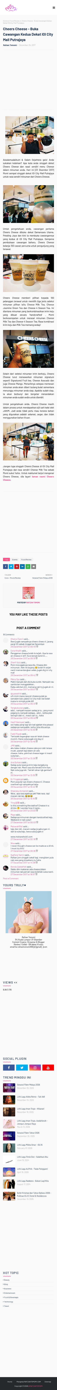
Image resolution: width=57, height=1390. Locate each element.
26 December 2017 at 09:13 (23, 703)
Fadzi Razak (16, 734)
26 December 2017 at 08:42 (23, 675)
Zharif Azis (16, 662)
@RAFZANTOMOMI (35, 1386)
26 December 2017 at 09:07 (23, 689)
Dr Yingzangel (17, 779)
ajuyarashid (16, 693)
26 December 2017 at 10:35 (23, 729)
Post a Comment (11, 878)
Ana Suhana (16, 762)
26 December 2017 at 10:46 (23, 741)
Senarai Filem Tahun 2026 (28, 1133)
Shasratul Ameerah (19, 791)
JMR (13, 745)
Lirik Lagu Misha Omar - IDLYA (30, 1145)
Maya (13, 814)
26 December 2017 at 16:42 (23, 787)
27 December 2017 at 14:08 (23, 862)
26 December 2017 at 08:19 (23, 658)
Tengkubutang (17, 707)
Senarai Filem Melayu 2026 (28, 1084)
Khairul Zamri (17, 639)
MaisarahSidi (17, 826)
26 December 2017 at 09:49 (23, 718)
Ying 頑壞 (15, 802)
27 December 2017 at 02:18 (23, 839)
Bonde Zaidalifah (18, 866)
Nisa (13, 843)
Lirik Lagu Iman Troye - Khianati (30, 1109)
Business (7, 1288)
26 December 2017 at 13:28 (23, 758)
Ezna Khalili (16, 650)
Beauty (7, 1280)
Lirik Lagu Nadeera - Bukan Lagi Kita (33, 1181)
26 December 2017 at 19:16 (23, 798)
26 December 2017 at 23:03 (23, 810)
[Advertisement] (28, 80)
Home (5, 21)
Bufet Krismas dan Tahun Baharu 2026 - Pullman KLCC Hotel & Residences (34, 1194)
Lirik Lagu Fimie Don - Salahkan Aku (32, 1157)
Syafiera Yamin (17, 855)
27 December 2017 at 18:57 (23, 874)
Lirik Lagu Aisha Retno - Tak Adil (31, 1097)
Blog (6, 1284)
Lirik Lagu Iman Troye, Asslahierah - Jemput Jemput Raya (32, 1122)
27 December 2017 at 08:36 (23, 851)
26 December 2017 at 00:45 (23, 646)
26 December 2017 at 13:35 (23, 775)
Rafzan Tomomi (10, 45)
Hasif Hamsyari (18, 722)
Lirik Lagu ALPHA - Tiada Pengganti (32, 1169)
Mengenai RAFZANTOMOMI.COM (29, 1382)
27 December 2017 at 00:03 (23, 822)
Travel (6, 1306)
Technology (8, 1302)
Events (14, 559)
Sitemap (48, 1382)
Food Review (15, 21)
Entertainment (9, 1293)
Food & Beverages (11, 1297)
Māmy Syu (15, 679)
